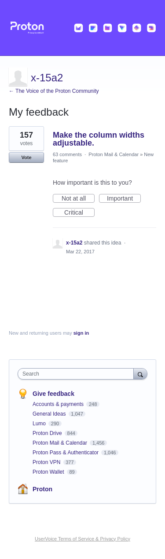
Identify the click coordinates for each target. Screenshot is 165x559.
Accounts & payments (59, 404)
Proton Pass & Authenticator (66, 452)
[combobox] (77, 374)
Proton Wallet (49, 472)
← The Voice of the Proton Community (54, 91)
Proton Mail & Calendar (113, 154)
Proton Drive (48, 433)
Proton (42, 489)
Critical (79, 213)
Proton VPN (47, 462)
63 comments (67, 154)
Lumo (40, 423)
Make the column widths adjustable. (98, 139)
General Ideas (50, 414)
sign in (81, 333)
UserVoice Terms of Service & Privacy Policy (82, 538)
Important (124, 199)
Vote (26, 157)
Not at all (78, 199)
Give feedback (53, 393)
